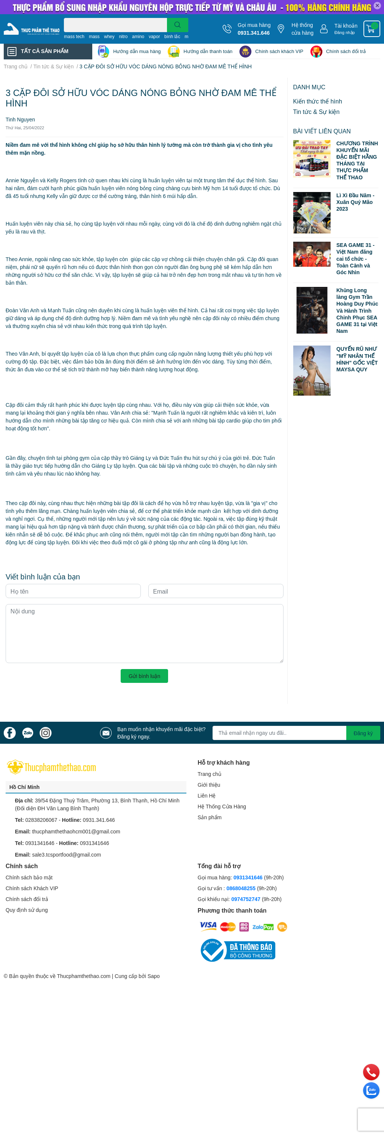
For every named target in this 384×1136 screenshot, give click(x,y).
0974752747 (246, 899)
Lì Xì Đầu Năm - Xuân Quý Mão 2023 (356, 202)
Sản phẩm (210, 817)
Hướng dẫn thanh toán (207, 51)
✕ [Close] (377, 5)
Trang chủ (210, 774)
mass (94, 36)
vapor (154, 36)
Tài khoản (345, 25)
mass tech (74, 36)
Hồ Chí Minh (24, 787)
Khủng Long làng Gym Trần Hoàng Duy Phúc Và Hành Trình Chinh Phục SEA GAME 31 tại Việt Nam (357, 310)
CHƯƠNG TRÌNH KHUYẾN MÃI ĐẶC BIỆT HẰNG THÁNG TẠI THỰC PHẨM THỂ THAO (357, 160)
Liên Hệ (207, 795)
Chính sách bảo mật (29, 877)
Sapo (154, 976)
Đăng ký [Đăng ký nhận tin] (363, 733)
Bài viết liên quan (322, 130)
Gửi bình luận (144, 676)
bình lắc (172, 36)
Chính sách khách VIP (279, 51)
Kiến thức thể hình (317, 101)
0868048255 (241, 888)
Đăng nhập (344, 32)
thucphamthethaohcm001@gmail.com (76, 831)
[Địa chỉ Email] (296, 733)
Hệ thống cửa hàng (302, 29)
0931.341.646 (254, 33)
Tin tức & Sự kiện (316, 111)
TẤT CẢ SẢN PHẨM (44, 51)
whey (109, 36)
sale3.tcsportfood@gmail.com (66, 854)
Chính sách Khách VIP (32, 888)
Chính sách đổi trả (346, 51)
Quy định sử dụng (27, 910)
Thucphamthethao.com (83, 976)
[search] (177, 25)
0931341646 (40, 843)
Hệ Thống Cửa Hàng (222, 806)
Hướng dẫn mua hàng (137, 51)
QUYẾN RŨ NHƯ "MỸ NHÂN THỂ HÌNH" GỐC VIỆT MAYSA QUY (357, 359)
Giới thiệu (209, 784)
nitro (123, 36)
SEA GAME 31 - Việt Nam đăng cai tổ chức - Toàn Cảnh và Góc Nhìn (356, 258)
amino (138, 36)
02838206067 (41, 820)
